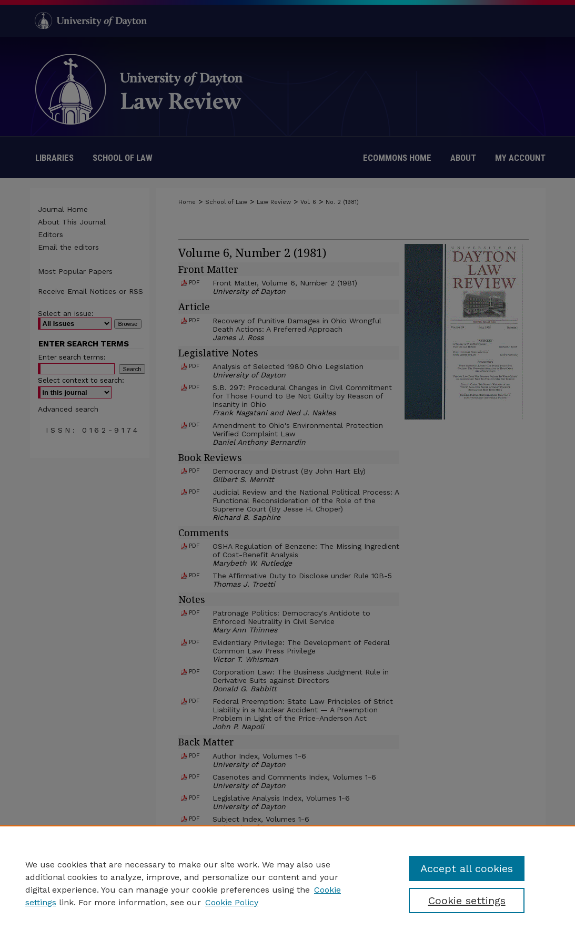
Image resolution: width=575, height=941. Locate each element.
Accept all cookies (466, 868)
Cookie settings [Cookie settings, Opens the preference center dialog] (467, 900)
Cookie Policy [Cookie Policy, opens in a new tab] (231, 902)
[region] (287, 883)
